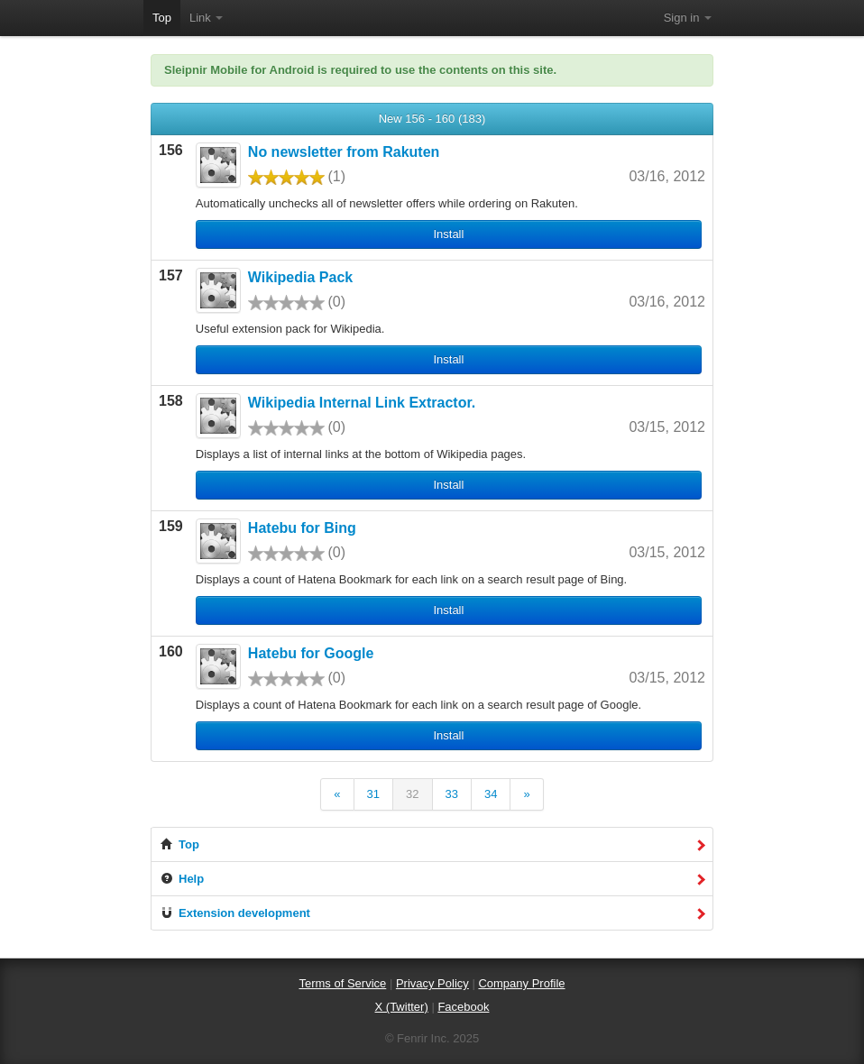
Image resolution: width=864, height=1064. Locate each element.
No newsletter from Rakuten (343, 152)
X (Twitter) (401, 1007)
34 (490, 794)
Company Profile (521, 983)
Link (206, 17)
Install (448, 234)
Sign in (688, 17)
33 (452, 794)
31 (373, 794)
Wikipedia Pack (300, 277)
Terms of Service (342, 983)
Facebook (463, 1007)
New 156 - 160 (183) (432, 118)
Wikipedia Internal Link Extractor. (361, 402)
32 (412, 794)
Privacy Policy (432, 983)
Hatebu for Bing (302, 528)
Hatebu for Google (311, 653)
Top (161, 17)
